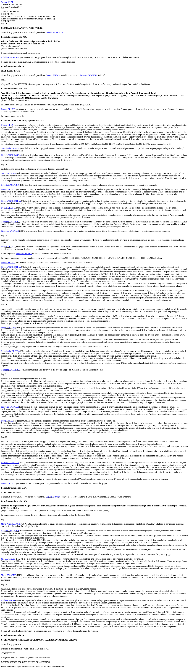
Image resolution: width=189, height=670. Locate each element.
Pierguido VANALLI (10, 231)
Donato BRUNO (53, 75)
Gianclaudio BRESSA (10, 148)
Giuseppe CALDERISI (10, 222)
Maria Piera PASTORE (10, 524)
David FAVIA (7, 421)
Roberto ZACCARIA (88, 75)
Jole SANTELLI (8, 559)
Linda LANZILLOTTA (11, 155)
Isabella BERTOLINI (55, 32)
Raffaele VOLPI (8, 600)
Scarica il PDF (7, 2)
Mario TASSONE (8, 173)
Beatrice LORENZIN (10, 462)
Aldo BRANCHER (24, 253)
